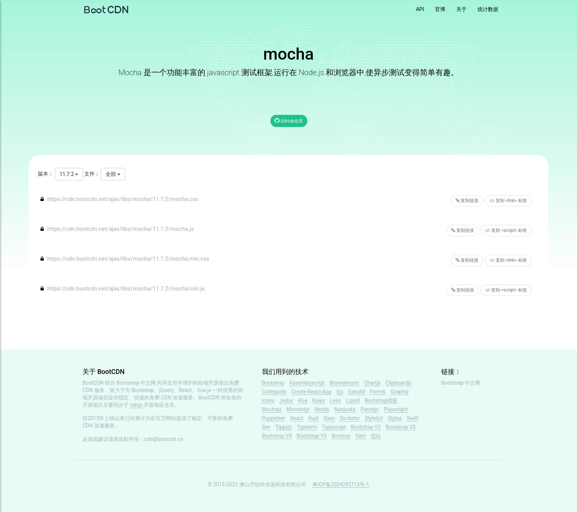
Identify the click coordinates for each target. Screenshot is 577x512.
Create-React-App (311, 392)
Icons (268, 400)
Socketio (350, 418)
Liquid (353, 400)
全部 (113, 174)
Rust (313, 418)
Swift (412, 418)
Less (335, 400)
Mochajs (272, 409)
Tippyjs (284, 427)
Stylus (395, 418)
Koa (302, 400)
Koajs (318, 400)
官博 (440, 9)
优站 (376, 436)
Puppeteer (274, 418)
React (297, 418)
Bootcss (341, 436)
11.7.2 (69, 174)
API (420, 9)
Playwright (396, 409)
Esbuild (356, 392)
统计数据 (488, 9)
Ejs (339, 392)
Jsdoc (286, 400)
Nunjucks (344, 409)
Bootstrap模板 (381, 400)
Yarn (360, 436)
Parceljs (370, 409)
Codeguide (274, 392)
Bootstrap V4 (277, 436)
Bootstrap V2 (365, 427)
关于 (461, 9)
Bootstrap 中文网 (136, 383)
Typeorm (307, 427)
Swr (266, 427)
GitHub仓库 (289, 120)
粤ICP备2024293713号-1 (340, 484)
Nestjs (322, 409)
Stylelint (374, 418)
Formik (378, 392)
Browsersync (344, 383)
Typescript (334, 427)
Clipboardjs (398, 383)
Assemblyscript (307, 383)
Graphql (400, 392)
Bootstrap (273, 383)
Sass (329, 418)
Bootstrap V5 (311, 436)
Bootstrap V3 (400, 427)
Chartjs (372, 383)
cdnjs (136, 405)
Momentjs (297, 409)
